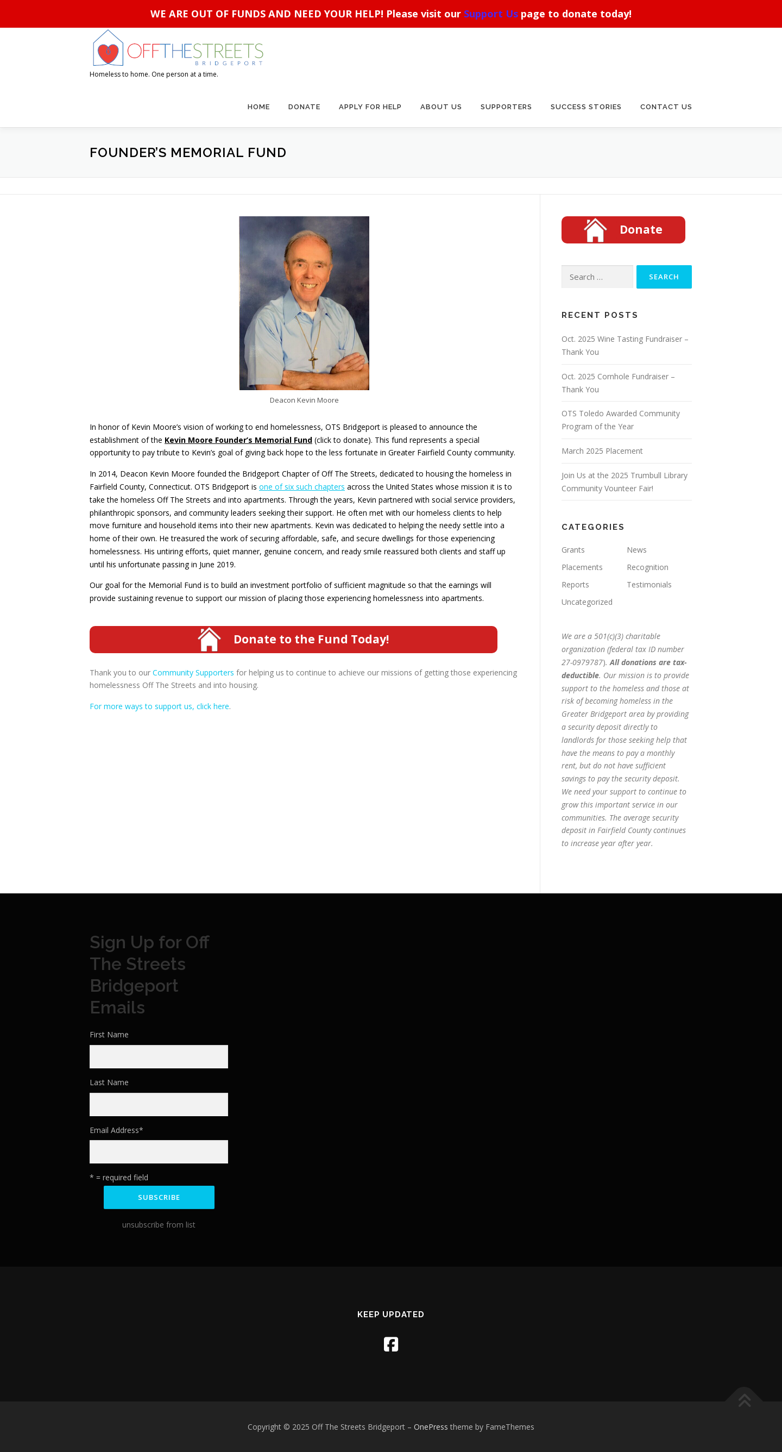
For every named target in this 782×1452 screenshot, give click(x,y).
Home (259, 107)
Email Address (116, 1130)
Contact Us (666, 107)
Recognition (648, 567)
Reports (575, 584)
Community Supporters (194, 672)
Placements (582, 567)
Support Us (491, 13)
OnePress (431, 1427)
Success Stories (586, 107)
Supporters (506, 107)
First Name (109, 1034)
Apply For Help (370, 107)
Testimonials (649, 584)
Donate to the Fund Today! (311, 639)
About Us (441, 107)
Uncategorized (587, 602)
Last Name (109, 1082)
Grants (573, 549)
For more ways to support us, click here (159, 706)
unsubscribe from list (158, 1224)
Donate (304, 107)
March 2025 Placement (602, 451)
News (637, 549)
